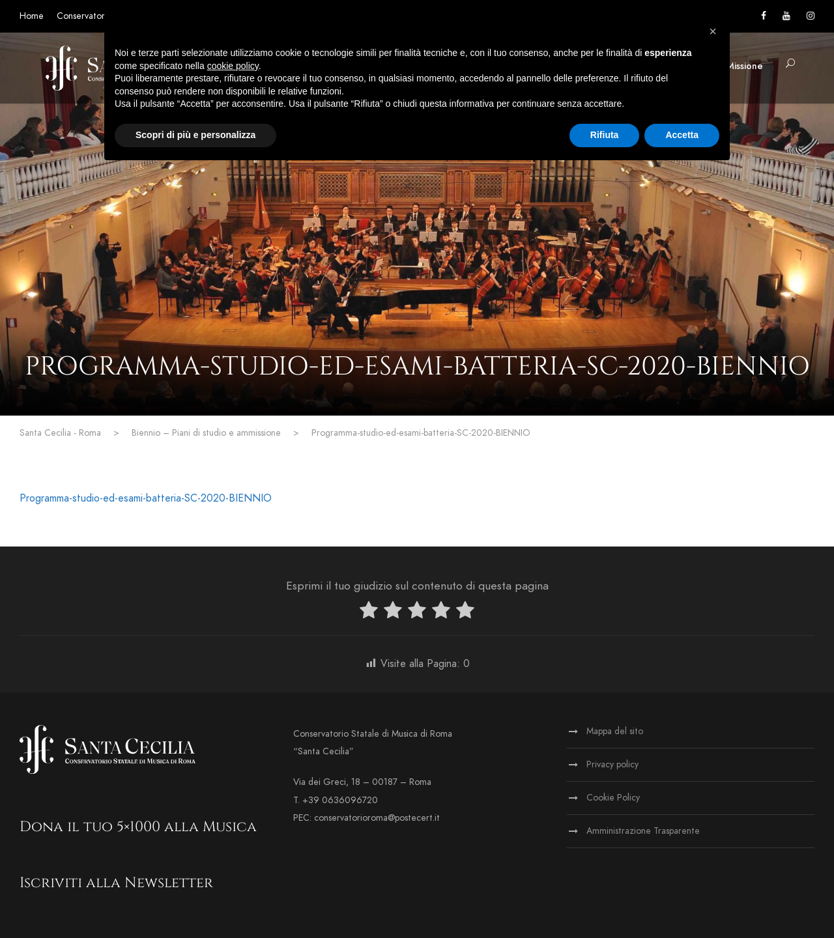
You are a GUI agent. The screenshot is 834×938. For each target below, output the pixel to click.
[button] (712, 31)
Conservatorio (84, 16)
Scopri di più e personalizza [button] (195, 135)
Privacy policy (612, 764)
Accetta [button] (681, 135)
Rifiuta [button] (604, 135)
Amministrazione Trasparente (643, 831)
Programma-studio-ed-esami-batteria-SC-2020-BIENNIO (146, 498)
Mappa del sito (614, 731)
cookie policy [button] (233, 66)
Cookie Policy (613, 797)
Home (32, 16)
